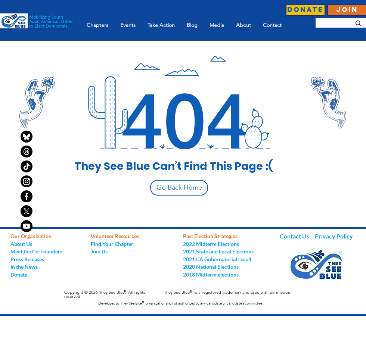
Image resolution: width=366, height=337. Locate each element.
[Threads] (26, 151)
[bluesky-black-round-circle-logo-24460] (26, 137)
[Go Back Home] (179, 188)
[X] (26, 211)
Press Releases (27, 259)
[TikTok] (26, 166)
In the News (24, 266)
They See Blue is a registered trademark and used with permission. (227, 292)
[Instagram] (26, 181)
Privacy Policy (334, 236)
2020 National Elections (211, 266)
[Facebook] (26, 196)
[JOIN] (347, 10)
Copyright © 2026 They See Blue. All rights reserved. (104, 294)
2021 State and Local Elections (218, 251)
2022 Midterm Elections (211, 244)
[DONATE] (305, 10)
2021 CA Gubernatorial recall (217, 259)
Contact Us (295, 236)
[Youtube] (26, 226)
